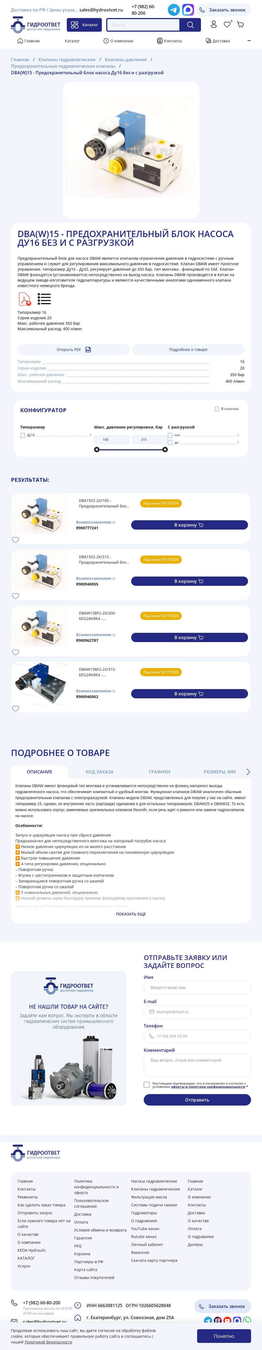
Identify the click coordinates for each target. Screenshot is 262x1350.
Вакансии (140, 1252)
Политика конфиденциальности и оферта (96, 1186)
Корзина (82, 1253)
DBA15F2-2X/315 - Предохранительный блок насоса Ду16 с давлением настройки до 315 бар (103, 559)
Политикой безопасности (48, 1342)
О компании (121, 40)
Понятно (224, 1336)
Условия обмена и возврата (100, 1230)
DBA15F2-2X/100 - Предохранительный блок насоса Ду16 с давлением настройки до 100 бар (103, 503)
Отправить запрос (35, 1212)
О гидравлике (144, 1220)
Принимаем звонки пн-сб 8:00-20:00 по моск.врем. (48, 1311)
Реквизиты (28, 1197)
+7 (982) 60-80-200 (41, 1303)
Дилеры (195, 1244)
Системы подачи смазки (154, 1204)
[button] (248, 772)
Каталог (84, 24)
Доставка (221, 40)
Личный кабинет (147, 1244)
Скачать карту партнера (154, 1260)
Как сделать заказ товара (41, 1204)
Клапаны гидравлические (155, 1189)
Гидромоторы (144, 1212)
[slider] (97, 449)
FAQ (78, 1245)
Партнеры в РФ (88, 1261)
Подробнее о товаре (188, 349)
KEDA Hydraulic (32, 1250)
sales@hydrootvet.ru (101, 10)
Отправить (197, 1100)
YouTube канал (145, 1228)
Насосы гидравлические (154, 1181)
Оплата (81, 1222)
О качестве (28, 1234)
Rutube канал (144, 1236)
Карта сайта (85, 1269)
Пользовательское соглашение (91, 1203)
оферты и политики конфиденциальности (208, 1086)
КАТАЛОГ (26, 1258)
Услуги (24, 1266)
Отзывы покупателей (94, 1277)
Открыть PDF (74, 349)
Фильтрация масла (149, 1197)
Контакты (173, 40)
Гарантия (83, 1237)
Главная (32, 40)
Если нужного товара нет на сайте (44, 1223)
